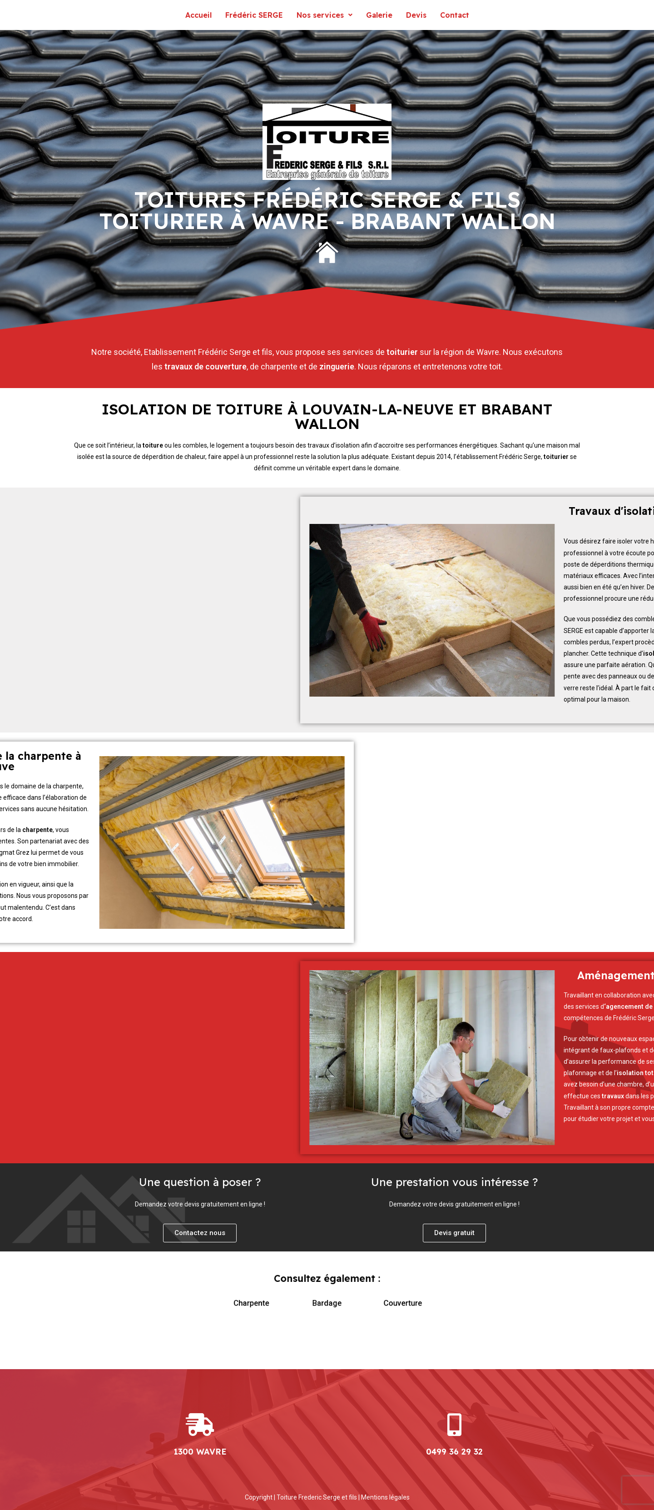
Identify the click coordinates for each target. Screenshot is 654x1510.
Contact (454, 15)
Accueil (198, 15)
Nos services (324, 15)
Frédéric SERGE (254, 15)
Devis (416, 15)
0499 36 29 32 (454, 1451)
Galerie (379, 15)
